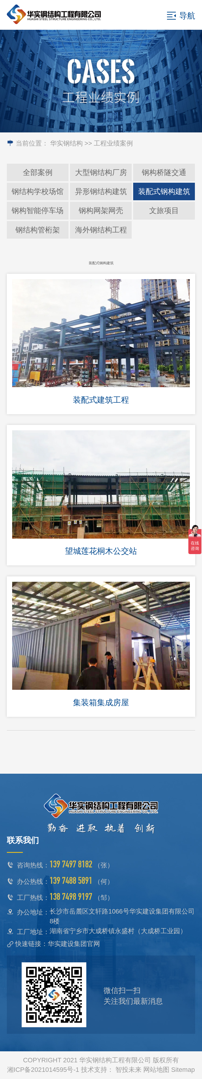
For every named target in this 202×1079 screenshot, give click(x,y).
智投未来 (128, 1069)
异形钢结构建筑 (101, 191)
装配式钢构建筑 (164, 191)
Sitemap (183, 1069)
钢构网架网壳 (101, 210)
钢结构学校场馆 (37, 191)
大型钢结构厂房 (101, 172)
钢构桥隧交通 (164, 172)
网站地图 (156, 1069)
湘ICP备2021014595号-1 (43, 1069)
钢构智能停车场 (37, 210)
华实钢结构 (66, 143)
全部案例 (38, 172)
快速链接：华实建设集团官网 (57, 943)
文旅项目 (164, 210)
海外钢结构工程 (101, 230)
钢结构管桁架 (37, 230)
